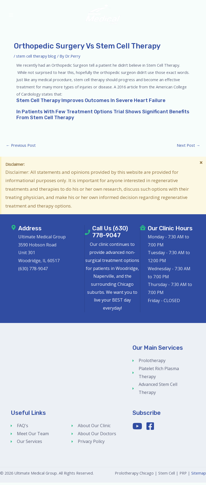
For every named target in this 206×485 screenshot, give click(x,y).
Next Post (188, 147)
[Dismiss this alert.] (200, 165)
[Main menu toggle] (11, 16)
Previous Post (21, 147)
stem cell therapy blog (36, 58)
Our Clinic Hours (170, 230)
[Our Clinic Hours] (143, 230)
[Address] (13, 230)
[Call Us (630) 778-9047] (87, 235)
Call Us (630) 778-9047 (110, 234)
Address (30, 230)
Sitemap (198, 475)
